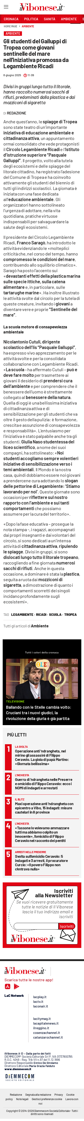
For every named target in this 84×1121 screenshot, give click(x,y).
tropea (70, 614)
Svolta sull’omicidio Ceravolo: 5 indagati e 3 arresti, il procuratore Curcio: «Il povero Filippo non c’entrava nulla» (41, 862)
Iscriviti (67, 926)
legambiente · (23, 614)
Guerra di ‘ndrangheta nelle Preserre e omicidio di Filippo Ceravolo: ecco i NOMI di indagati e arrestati (43, 783)
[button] (75, 28)
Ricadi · (42, 614)
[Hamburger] (6, 7)
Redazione (16, 1094)
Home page (10, 26)
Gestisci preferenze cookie (47, 1099)
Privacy (58, 1094)
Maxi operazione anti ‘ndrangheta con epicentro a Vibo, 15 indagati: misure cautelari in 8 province (44, 807)
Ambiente (28, 26)
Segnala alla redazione (38, 1094)
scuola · (56, 614)
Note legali (22, 1099)
